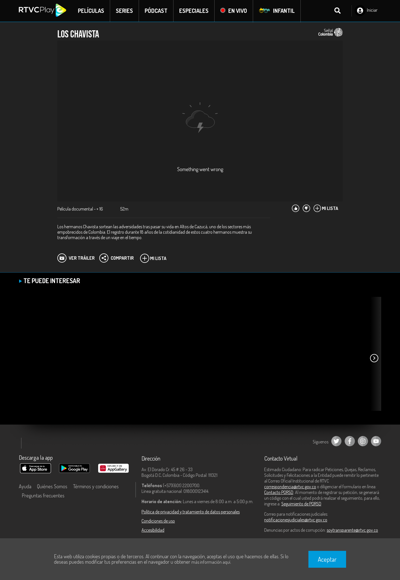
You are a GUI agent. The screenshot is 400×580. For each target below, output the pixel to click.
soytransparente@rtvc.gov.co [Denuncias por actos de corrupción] (352, 530)
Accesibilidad (153, 530)
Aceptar (327, 559)
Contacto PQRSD (278, 492)
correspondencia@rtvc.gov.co (290, 487)
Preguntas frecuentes (43, 496)
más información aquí (210, 562)
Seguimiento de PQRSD (301, 504)
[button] (374, 358)
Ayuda (25, 486)
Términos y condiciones (96, 486)
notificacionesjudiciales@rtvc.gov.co (295, 520)
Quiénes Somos (52, 486)
